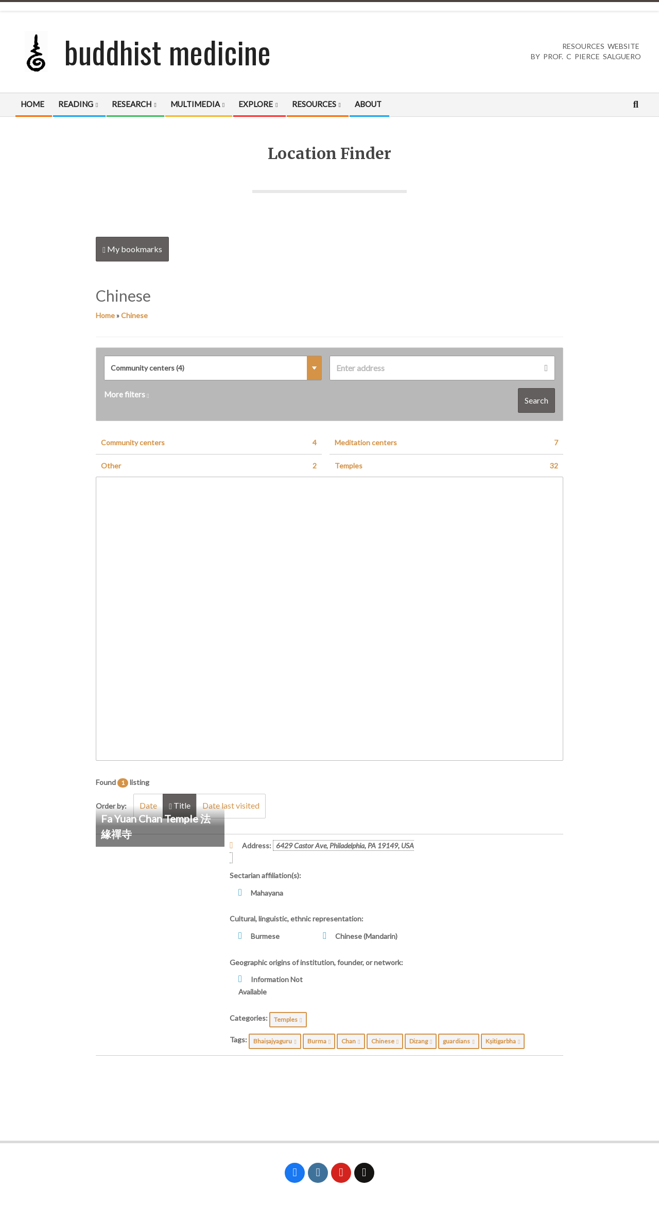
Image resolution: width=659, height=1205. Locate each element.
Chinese (134, 315)
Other (209, 466)
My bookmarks (132, 249)
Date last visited (233, 806)
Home (105, 315)
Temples (446, 466)
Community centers (209, 442)
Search (536, 400)
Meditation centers (446, 442)
